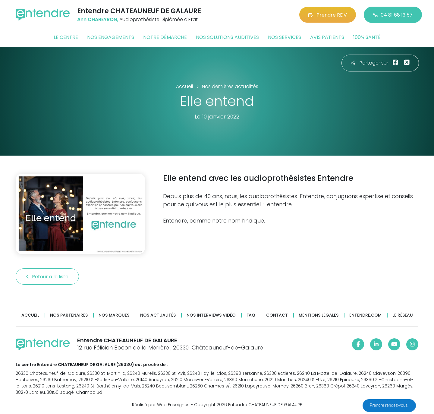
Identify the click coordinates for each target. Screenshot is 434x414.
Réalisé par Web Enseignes (161, 405)
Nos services (284, 37)
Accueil (30, 315)
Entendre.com (365, 315)
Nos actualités (158, 315)
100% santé (367, 37)
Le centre (66, 37)
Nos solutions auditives (227, 37)
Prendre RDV (327, 14)
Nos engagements (110, 37)
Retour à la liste (47, 276)
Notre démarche (165, 37)
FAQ (251, 315)
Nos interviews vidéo (211, 315)
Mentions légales (318, 315)
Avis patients (327, 37)
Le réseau (402, 315)
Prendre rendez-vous (389, 405)
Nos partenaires (69, 315)
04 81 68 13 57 (393, 14)
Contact (277, 315)
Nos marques (114, 315)
